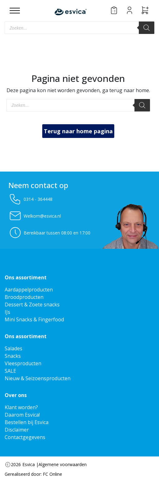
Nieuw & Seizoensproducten (37, 378)
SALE (10, 370)
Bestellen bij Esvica (26, 422)
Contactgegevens (25, 437)
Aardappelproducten (29, 289)
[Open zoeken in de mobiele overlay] (79, 27)
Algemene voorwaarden (63, 464)
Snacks (13, 355)
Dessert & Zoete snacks (32, 304)
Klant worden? (21, 407)
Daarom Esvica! (22, 414)
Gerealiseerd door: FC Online (33, 474)
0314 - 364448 (30, 199)
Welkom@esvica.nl (34, 216)
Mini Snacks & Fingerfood (34, 319)
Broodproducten (24, 297)
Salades (13, 348)
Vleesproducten (23, 363)
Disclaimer (17, 429)
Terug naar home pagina (78, 131)
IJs (7, 312)
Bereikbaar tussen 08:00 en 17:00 (49, 232)
